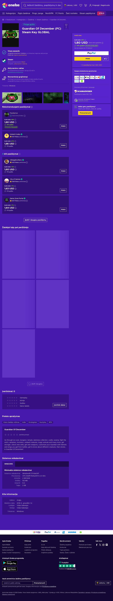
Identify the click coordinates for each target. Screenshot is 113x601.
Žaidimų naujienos (65, 544)
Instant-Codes (15, 134)
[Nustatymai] (70, 5)
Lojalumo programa (30, 550)
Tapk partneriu (64, 550)
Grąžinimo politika (47, 552)
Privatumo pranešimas (98, 592)
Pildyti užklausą (46, 550)
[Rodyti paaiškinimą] (27, 137)
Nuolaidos (27, 552)
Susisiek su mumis (8, 547)
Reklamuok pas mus (85, 547)
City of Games (15, 179)
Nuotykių (43, 422)
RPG (50, 422)
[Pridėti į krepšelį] (106, 59)
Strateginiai (32, 422)
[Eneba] (10, 5)
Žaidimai (31, 20)
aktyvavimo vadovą (20, 63)
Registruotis (105, 5)
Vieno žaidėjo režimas (11, 422)
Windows (20, 511)
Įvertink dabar (59, 405)
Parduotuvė (10, 20)
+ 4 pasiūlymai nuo (91, 65)
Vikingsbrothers (16, 160)
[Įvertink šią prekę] (11, 435)
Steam (23, 62)
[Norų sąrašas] (80, 5)
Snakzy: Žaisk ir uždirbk (67, 552)
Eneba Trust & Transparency (11, 552)
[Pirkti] (91, 53)
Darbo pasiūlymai (7, 550)
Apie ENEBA (6, 544)
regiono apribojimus (20, 55)
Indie (24, 422)
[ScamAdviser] (83, 91)
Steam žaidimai (42, 20)
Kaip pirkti (27, 544)
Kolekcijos (27, 547)
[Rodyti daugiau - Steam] (4, 61)
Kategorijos (21, 20)
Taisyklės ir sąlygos (84, 592)
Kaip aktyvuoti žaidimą (48, 547)
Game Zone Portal (16, 198)
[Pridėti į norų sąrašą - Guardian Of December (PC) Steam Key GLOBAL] (66, 26)
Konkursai (63, 547)
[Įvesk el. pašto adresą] (17, 583)
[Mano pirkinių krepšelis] (85, 5)
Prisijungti (94, 5)
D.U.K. (43, 544)
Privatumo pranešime (49, 586)
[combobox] (42, 5)
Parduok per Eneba (85, 544)
